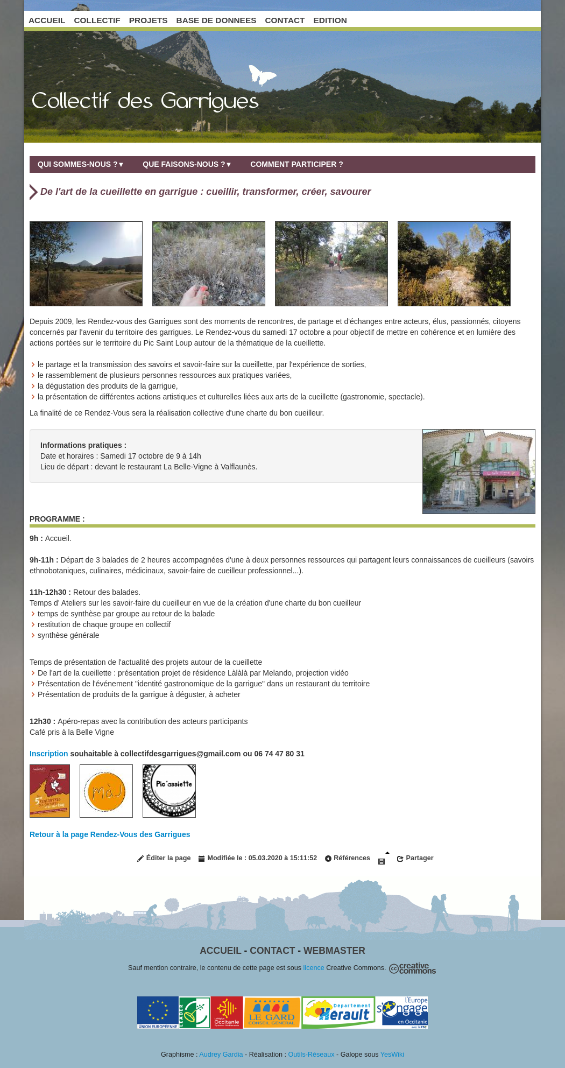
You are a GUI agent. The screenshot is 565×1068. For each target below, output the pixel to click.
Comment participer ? (296, 164)
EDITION (330, 20)
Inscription (50, 753)
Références (347, 858)
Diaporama (384, 858)
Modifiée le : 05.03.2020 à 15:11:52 (257, 858)
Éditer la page (163, 858)
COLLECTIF (97, 20)
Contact (272, 950)
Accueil (220, 950)
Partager (415, 858)
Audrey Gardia (221, 1054)
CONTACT (285, 20)
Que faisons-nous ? (187, 164)
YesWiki (392, 1054)
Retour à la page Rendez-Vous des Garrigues (110, 834)
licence (313, 968)
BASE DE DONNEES (216, 20)
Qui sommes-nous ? (81, 164)
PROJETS (148, 20)
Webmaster (334, 950)
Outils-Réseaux (311, 1054)
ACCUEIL (47, 20)
